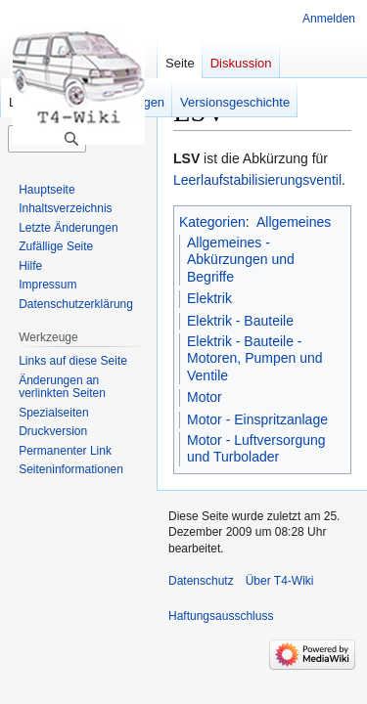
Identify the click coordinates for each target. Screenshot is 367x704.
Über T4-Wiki (280, 581)
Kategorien (212, 222)
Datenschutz (201, 581)
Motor (204, 397)
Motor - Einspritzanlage (257, 419)
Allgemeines (293, 222)
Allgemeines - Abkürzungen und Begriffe (241, 260)
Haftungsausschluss (220, 616)
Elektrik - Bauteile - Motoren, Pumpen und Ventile (255, 358)
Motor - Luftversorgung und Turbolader (256, 448)
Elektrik (209, 298)
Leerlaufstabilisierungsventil (257, 180)
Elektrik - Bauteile (240, 321)
